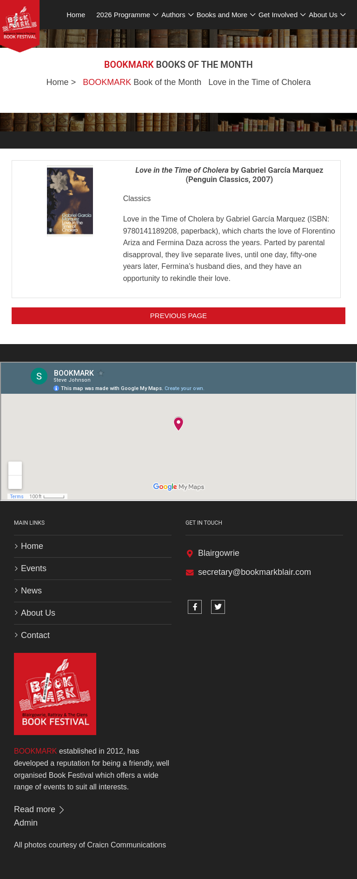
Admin (26, 822)
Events (33, 568)
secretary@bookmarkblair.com (254, 572)
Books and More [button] (222, 15)
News (31, 590)
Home (57, 82)
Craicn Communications (126, 845)
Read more (40, 809)
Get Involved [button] (278, 15)
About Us (38, 613)
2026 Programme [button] (123, 15)
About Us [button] (323, 15)
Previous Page (178, 315)
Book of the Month (142, 82)
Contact (35, 635)
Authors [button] (173, 15)
